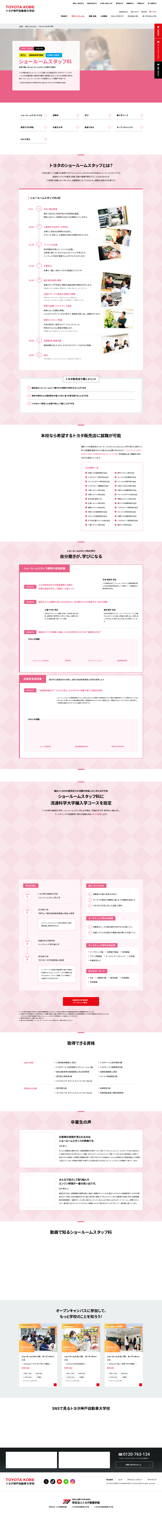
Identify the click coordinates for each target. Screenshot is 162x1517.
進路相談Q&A (123, 12)
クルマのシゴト (132, 16)
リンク (120, 1479)
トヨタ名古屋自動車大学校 (103, 1507)
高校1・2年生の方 (78, 3)
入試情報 (103, 16)
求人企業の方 (152, 3)
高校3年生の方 (92, 3)
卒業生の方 (140, 3)
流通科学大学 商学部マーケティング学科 (80, 1001)
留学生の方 (119, 3)
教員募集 (109, 1479)
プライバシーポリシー (135, 1479)
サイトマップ (152, 1479)
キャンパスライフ (117, 16)
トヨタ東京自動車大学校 (80, 1507)
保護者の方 (130, 3)
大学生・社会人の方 (106, 3)
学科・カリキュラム (78, 16)
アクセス (153, 12)
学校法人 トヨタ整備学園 (58, 1507)
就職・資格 (92, 16)
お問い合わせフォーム (133, 1464)
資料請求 (158, 32)
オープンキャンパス (158, 51)
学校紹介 (64, 16)
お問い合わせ (158, 71)
